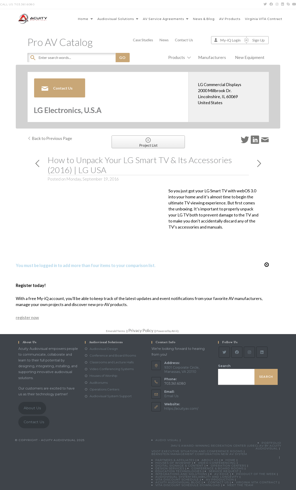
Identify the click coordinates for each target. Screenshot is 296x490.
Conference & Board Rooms (217, 468)
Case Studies (143, 40)
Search (224, 366)
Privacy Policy (140, 330)
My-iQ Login (230, 40)
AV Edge (221, 474)
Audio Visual (167, 440)
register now (27, 317)
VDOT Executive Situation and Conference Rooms (197, 451)
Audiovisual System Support (111, 396)
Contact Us (184, 40)
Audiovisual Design (104, 349)
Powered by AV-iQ (167, 331)
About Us (32, 408)
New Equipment (249, 57)
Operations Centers (104, 389)
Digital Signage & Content (179, 465)
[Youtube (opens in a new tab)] (293, 4)
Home (230, 460)
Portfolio (271, 443)
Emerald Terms (115, 331)
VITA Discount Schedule (177, 479)
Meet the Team (240, 485)
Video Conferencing (217, 462)
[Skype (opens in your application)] (288, 4)
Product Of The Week (256, 474)
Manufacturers (212, 57)
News (164, 40)
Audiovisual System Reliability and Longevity (196, 476)
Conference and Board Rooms (113, 355)
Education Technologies (178, 471)
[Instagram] (249, 352)
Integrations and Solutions (181, 474)
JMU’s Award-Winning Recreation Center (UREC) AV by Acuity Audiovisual (226, 447)
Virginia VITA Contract (256, 482)
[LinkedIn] (261, 352)
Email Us (171, 396)
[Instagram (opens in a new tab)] (277, 4)
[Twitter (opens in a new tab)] (265, 4)
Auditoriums (99, 382)
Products (178, 57)
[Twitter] (224, 352)
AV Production (220, 479)
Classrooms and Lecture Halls (112, 362)
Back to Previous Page (49, 138)
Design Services (169, 468)
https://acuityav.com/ (181, 408)
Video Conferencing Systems (112, 369)
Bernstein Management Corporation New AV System (199, 454)
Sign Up (258, 40)
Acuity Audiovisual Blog (178, 482)
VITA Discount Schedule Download (187, 485)
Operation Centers (228, 465)
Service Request (224, 471)
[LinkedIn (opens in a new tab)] (282, 4)
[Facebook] (236, 352)
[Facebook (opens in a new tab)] (271, 4)
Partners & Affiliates (174, 460)
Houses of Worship (103, 375)
